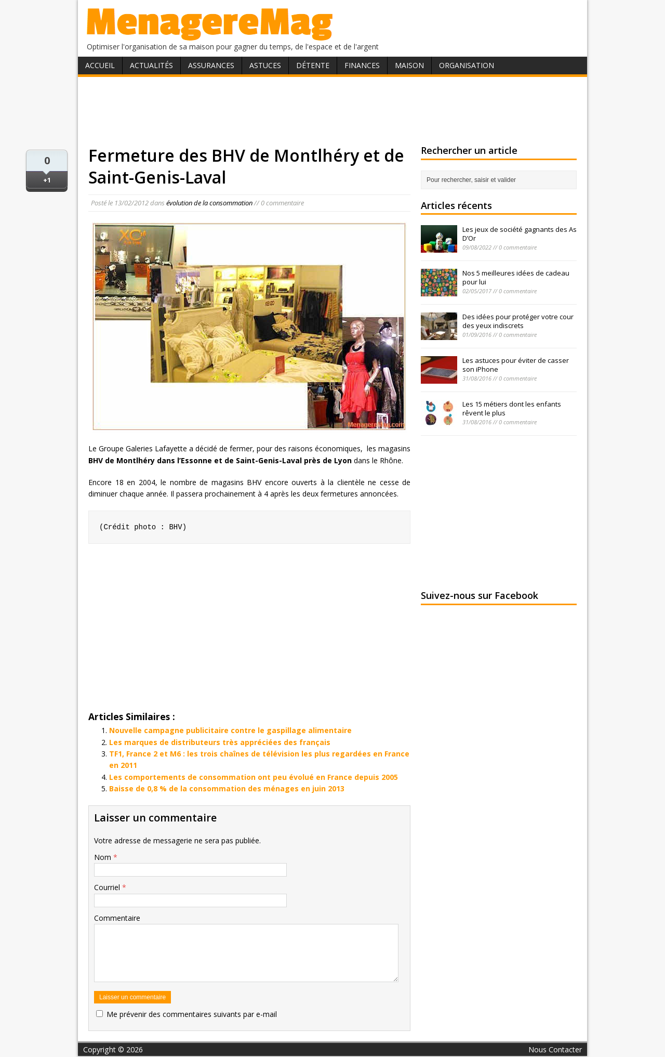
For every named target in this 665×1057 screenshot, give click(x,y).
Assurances (211, 65)
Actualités (151, 65)
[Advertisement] (332, 110)
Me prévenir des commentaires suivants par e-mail (192, 1014)
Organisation (466, 65)
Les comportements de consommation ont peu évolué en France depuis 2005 (253, 777)
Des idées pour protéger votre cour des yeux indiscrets (518, 321)
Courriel (108, 887)
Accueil (100, 65)
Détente (312, 65)
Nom (103, 857)
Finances (362, 65)
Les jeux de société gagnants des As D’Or (519, 234)
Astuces (265, 65)
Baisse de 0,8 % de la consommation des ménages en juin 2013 (226, 788)
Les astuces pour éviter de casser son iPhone (515, 365)
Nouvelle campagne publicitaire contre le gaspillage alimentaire (230, 730)
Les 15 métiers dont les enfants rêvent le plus (511, 408)
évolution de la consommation (209, 202)
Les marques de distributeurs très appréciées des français (219, 742)
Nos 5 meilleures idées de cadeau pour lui (515, 277)
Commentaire (117, 918)
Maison (409, 65)
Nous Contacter (555, 1049)
